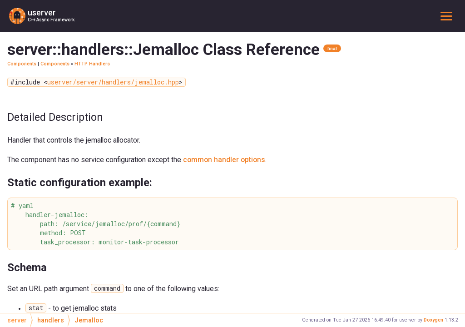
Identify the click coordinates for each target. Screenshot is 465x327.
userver (42, 13)
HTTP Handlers (92, 63)
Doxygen (433, 319)
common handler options (224, 159)
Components (21, 63)
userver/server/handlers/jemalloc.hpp (113, 82)
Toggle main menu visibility (448, 15)
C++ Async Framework (51, 19)
